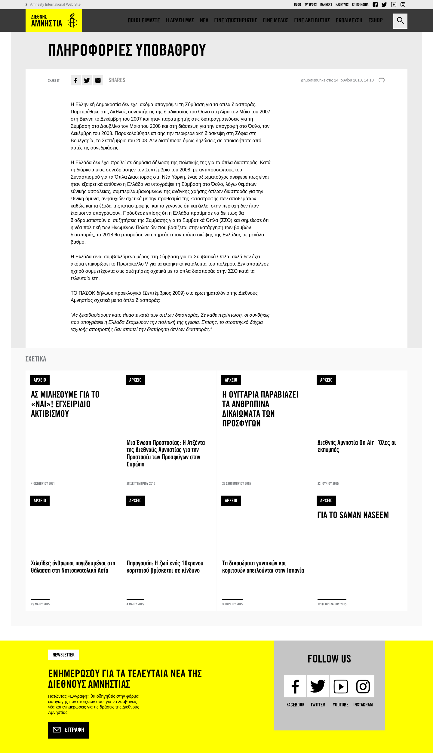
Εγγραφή (68, 730)
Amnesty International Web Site (55, 4)
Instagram (402, 4)
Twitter (384, 4)
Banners (326, 4)
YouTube (393, 4)
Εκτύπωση (381, 80)
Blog (297, 4)
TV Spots (311, 4)
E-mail (98, 80)
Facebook (374, 4)
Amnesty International (54, 20)
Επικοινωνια (360, 4)
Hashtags (342, 4)
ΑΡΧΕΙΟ (40, 380)
